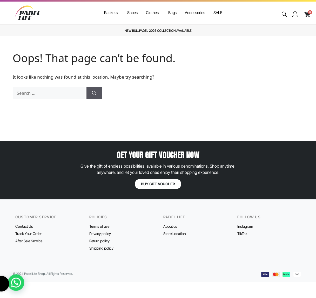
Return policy (99, 241)
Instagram (245, 226)
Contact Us (24, 226)
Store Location (174, 233)
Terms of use (99, 226)
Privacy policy (100, 233)
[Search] (94, 93)
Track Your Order (28, 233)
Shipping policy (101, 248)
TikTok (242, 233)
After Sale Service (28, 241)
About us (170, 226)
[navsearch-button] (284, 14)
